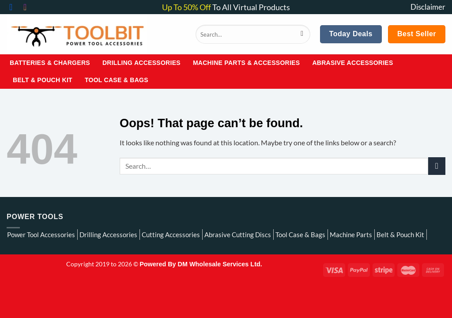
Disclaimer (428, 6)
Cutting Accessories (171, 234)
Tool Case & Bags (116, 79)
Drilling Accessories (141, 62)
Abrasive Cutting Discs (237, 234)
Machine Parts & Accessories (246, 62)
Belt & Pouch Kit (42, 79)
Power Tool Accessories (41, 234)
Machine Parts (351, 234)
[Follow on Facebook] (13, 7)
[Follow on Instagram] (27, 7)
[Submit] (302, 34)
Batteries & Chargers (50, 62)
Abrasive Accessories (352, 62)
